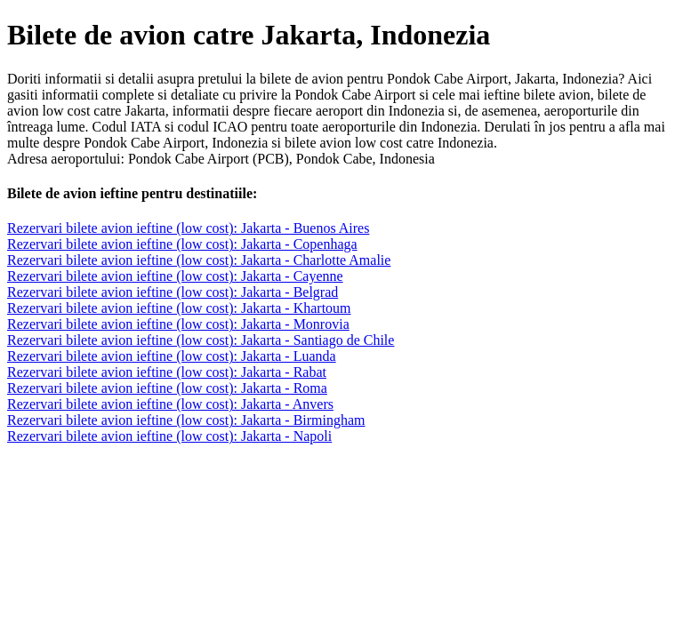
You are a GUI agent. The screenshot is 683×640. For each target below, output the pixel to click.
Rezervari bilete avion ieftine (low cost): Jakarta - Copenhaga (182, 244)
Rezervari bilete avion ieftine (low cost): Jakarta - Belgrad (172, 292)
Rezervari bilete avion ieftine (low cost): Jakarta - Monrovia (178, 324)
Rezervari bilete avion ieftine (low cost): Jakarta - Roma (167, 388)
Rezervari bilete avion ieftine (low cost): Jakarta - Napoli (169, 436)
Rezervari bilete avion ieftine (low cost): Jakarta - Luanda (171, 356)
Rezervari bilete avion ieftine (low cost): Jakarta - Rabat (166, 372)
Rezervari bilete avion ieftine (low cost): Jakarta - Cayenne (175, 276)
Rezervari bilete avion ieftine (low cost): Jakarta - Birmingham (186, 420)
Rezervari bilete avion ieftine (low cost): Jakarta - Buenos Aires (188, 228)
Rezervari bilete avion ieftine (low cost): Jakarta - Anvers (170, 404)
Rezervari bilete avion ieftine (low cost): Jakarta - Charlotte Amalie (198, 260)
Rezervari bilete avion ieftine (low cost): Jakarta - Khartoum (179, 308)
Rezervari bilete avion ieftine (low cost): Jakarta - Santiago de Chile (200, 340)
